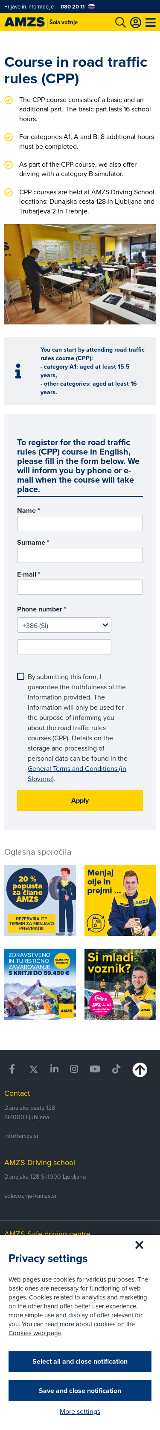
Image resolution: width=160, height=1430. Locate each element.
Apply (80, 800)
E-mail (29, 574)
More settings (80, 1411)
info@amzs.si (21, 1135)
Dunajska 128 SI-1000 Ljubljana (45, 1176)
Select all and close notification (80, 1361)
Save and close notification (80, 1391)
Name (28, 510)
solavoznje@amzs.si (30, 1195)
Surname (33, 542)
